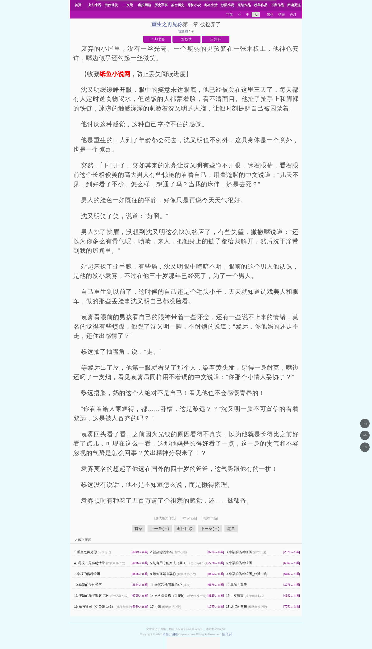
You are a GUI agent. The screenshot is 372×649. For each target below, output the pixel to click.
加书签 (157, 39)
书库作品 (277, 5)
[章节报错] (190, 518)
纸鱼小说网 (170, 634)
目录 (365, 435)
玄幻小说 (94, 5)
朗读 (186, 39)
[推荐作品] (210, 518)
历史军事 (161, 5)
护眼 (281, 14)
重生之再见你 (167, 24)
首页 (78, 5)
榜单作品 (260, 5)
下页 (365, 423)
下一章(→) (209, 528)
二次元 (128, 5)
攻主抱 (183, 31)
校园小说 (227, 5)
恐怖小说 (194, 5)
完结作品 (244, 5)
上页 (365, 447)
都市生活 (211, 5)
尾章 (231, 528)
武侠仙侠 (111, 5)
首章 (139, 528)
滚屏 (215, 39)
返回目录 (185, 528)
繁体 (270, 14)
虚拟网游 (144, 5)
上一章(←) (159, 528)
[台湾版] (227, 634)
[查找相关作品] (165, 518)
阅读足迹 (294, 5)
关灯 (293, 14)
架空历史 (177, 5)
